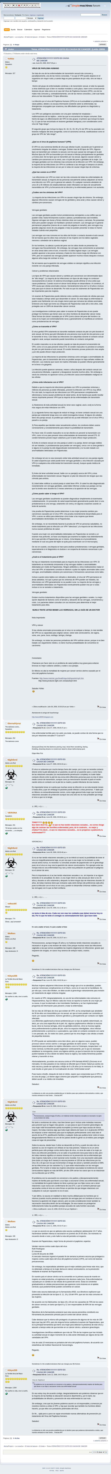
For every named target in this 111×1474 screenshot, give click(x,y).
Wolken (11, 933)
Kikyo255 (12, 976)
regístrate (40, 15)
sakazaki (12, 903)
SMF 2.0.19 (46, 1468)
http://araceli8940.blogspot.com (42, 717)
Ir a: (90, 1452)
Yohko (11, 58)
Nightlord (12, 760)
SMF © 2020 (55, 1468)
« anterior (96, 41)
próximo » (104, 41)
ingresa (32, 15)
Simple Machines (65, 1468)
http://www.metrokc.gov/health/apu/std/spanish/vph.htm (62, 678)
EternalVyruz (14, 723)
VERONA (12, 812)
